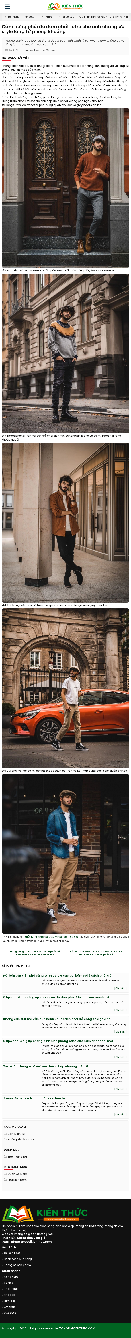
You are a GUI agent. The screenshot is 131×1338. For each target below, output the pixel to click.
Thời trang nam (65, 17)
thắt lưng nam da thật (39, 936)
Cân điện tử (16, 1134)
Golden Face (12, 1253)
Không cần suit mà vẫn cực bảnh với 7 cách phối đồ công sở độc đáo (57, 1019)
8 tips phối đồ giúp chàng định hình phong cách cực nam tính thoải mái (58, 1041)
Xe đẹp (8, 1283)
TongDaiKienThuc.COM (19, 17)
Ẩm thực (9, 1307)
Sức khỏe (10, 1313)
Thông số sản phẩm (17, 1265)
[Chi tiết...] (120, 988)
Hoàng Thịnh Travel (21, 1139)
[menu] (7, 7)
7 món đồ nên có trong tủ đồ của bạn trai (35, 1098)
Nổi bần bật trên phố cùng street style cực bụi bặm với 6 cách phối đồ (96, 953)
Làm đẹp (10, 1301)
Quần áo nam (17, 1174)
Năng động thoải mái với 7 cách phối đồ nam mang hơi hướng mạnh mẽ (35, 953)
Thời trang (45, 17)
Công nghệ (11, 1277)
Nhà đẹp (9, 1295)
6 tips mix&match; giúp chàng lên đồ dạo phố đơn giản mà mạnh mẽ (56, 997)
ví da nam (61, 936)
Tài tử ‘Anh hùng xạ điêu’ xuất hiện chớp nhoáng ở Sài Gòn (47, 1066)
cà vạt (74, 936)
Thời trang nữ (17, 1156)
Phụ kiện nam (17, 1179)
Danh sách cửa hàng (18, 1259)
